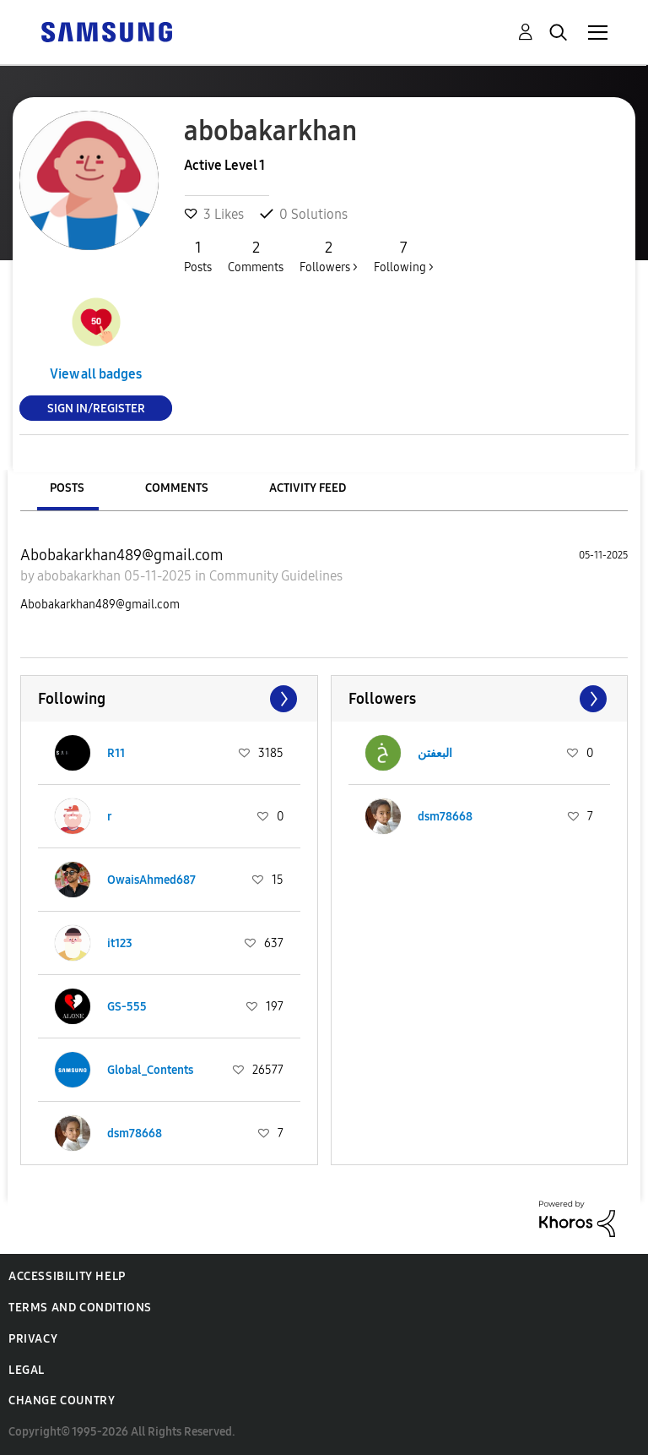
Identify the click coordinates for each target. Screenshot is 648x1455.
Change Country (61, 1400)
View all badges (96, 374)
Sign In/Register (96, 408)
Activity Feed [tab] (307, 488)
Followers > (329, 256)
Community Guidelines (276, 576)
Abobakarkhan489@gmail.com (122, 555)
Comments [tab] (176, 488)
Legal (26, 1370)
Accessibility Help (67, 1276)
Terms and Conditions (80, 1307)
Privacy (32, 1339)
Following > (404, 256)
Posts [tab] (67, 488)
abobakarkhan (80, 576)
